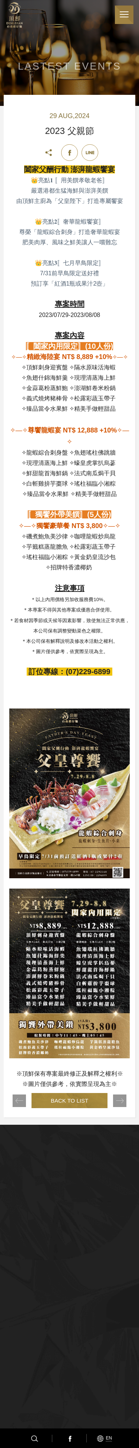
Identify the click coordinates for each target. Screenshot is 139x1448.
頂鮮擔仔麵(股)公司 (14, 15)
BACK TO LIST (69, 1100)
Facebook (69, 1438)
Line (90, 152)
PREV (19, 1100)
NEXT (119, 1100)
